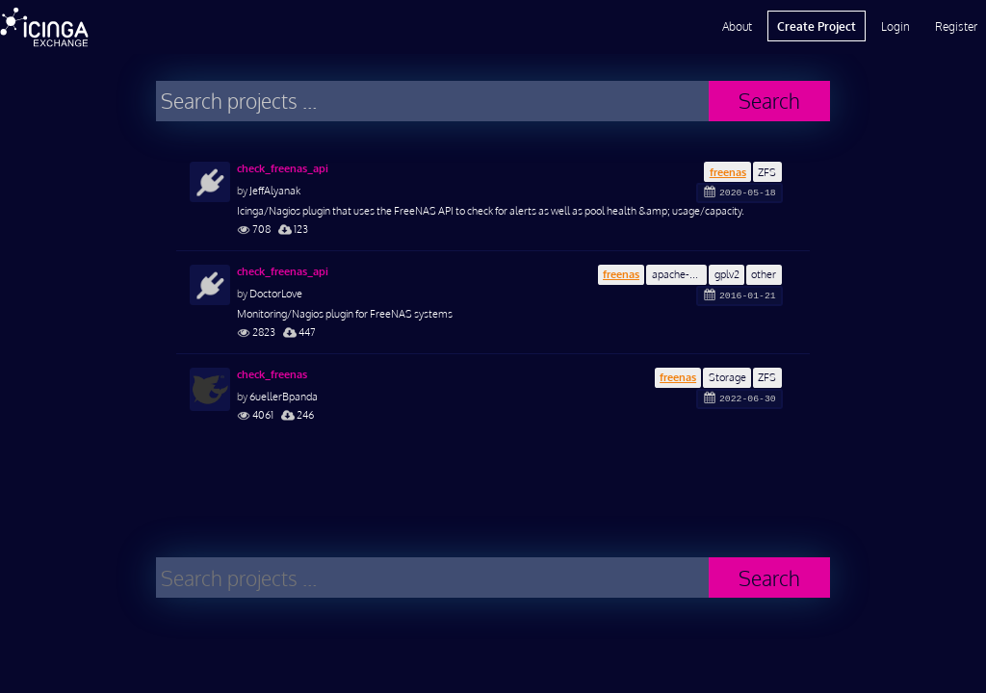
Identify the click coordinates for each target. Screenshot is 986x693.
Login (895, 26)
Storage (727, 377)
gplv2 (727, 274)
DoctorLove (275, 293)
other (763, 274)
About (737, 26)
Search (769, 101)
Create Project (816, 26)
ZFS (767, 172)
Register (956, 26)
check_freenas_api (282, 168)
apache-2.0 (678, 274)
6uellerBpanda (283, 396)
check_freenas (272, 374)
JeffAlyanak (274, 190)
